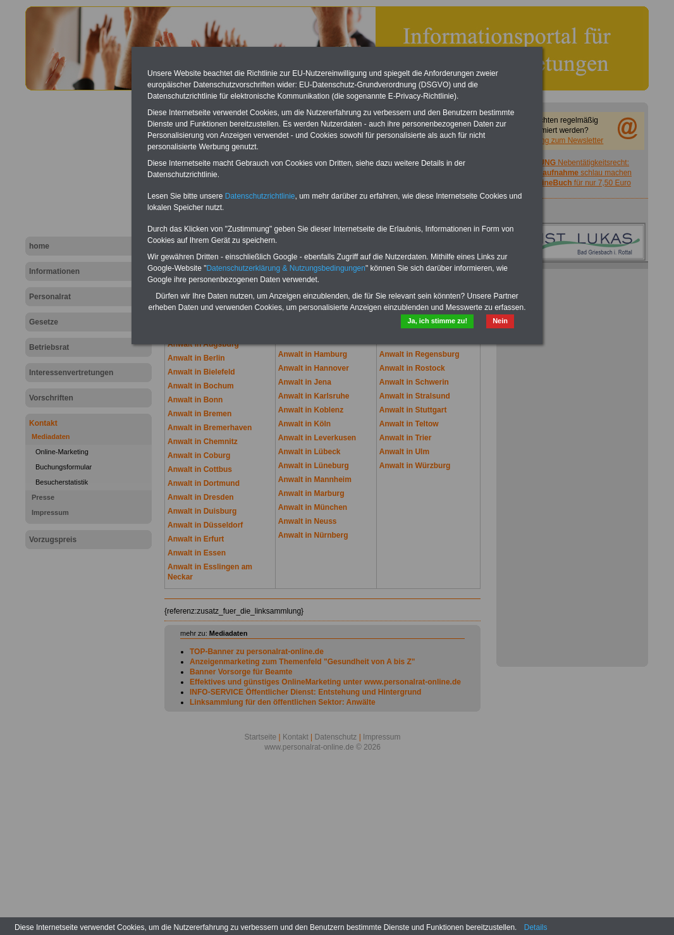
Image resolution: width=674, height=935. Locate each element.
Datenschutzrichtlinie (260, 196)
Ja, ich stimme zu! (437, 321)
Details (536, 927)
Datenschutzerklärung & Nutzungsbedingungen (285, 268)
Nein (500, 321)
